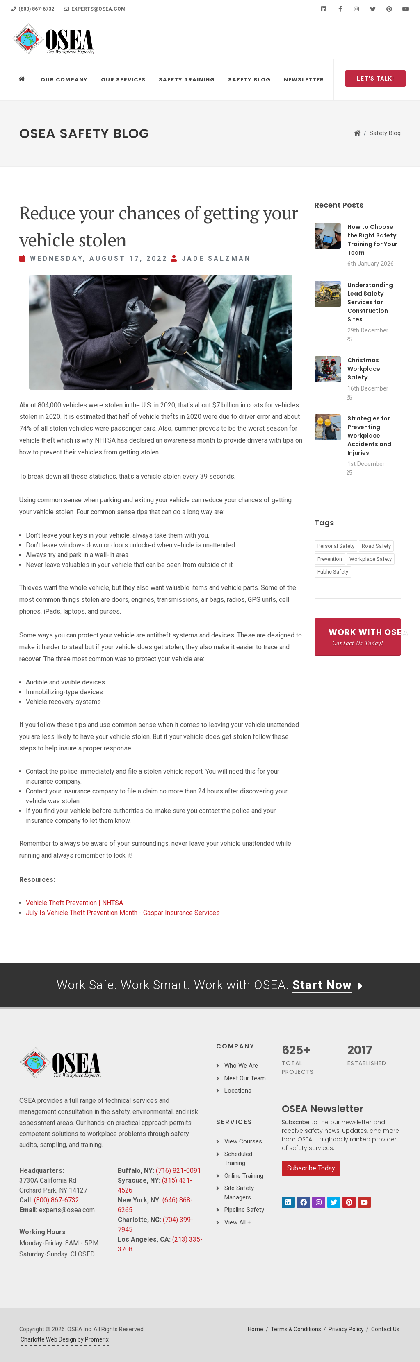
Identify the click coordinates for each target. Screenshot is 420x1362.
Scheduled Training (238, 1158)
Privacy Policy (346, 1329)
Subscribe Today (311, 1168)
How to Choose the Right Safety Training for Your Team (372, 240)
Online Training (243, 1175)
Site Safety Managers (239, 1192)
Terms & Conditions (296, 1329)
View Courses (243, 1141)
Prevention (329, 559)
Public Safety (332, 572)
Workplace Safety (370, 559)
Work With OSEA (365, 636)
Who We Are (241, 1065)
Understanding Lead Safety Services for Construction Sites (370, 302)
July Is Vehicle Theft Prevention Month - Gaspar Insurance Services (123, 913)
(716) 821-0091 (178, 1171)
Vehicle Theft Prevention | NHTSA (74, 903)
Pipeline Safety (244, 1209)
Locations (237, 1090)
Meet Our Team (245, 1078)
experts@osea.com (95, 9)
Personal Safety (335, 546)
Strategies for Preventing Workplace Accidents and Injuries (369, 435)
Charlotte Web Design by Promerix (65, 1339)
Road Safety (376, 546)
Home (255, 1329)
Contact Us (385, 1329)
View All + (237, 1222)
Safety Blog (385, 133)
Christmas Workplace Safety (363, 369)
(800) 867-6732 (32, 9)
